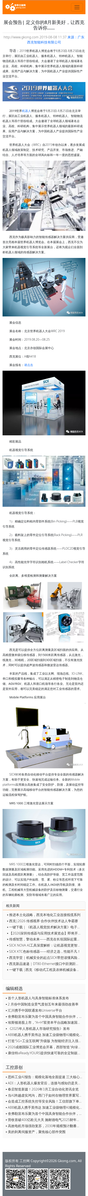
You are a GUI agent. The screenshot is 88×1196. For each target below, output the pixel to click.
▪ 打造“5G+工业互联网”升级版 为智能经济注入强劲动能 (44, 1041)
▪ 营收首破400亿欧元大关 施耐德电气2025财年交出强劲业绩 (44, 1119)
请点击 (28, 365)
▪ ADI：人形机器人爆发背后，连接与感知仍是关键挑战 (44, 1083)
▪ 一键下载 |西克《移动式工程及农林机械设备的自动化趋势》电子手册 (45, 969)
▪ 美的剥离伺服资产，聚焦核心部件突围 (36, 1131)
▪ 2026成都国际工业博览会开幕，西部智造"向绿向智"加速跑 (44, 1047)
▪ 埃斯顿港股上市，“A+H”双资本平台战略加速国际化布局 (44, 1022)
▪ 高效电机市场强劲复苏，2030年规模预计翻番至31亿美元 (44, 1126)
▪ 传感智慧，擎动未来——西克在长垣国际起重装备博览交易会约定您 (45, 939)
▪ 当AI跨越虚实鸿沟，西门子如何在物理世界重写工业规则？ (44, 1095)
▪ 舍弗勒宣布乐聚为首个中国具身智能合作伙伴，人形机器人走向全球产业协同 (44, 1016)
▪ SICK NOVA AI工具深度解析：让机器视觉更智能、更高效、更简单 (45, 945)
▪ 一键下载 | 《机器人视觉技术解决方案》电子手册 (45, 927)
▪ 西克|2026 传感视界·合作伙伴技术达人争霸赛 (42, 921)
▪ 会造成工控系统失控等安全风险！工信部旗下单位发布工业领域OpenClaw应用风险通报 (44, 1101)
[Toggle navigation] (77, 7)
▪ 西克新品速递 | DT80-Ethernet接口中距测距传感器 (45, 963)
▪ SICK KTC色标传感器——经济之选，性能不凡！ (44, 951)
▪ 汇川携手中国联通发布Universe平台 (34, 1010)
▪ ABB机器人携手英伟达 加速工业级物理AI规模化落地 (44, 1034)
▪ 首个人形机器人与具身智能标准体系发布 (37, 998)
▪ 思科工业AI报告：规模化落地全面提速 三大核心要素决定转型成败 (44, 1077)
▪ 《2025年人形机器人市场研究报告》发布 (38, 1028)
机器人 (26, 111)
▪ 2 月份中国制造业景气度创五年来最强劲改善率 (42, 1004)
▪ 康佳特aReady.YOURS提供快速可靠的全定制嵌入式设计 (44, 1053)
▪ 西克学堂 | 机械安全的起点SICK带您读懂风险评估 (45, 957)
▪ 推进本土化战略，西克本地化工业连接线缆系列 (43, 914)
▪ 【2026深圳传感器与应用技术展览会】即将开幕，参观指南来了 (45, 933)
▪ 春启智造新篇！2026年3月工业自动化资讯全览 (42, 1089)
